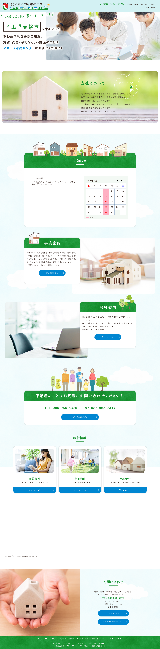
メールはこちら (80, 417)
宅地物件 (80, 639)
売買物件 (71, 639)
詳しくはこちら (52, 273)
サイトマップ (101, 639)
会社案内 (102, 9)
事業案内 (113, 9)
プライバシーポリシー (116, 639)
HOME (92, 9)
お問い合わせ (136, 9)
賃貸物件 (63, 639)
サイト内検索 (150, 9)
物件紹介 (124, 9)
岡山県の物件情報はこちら (113, 621)
